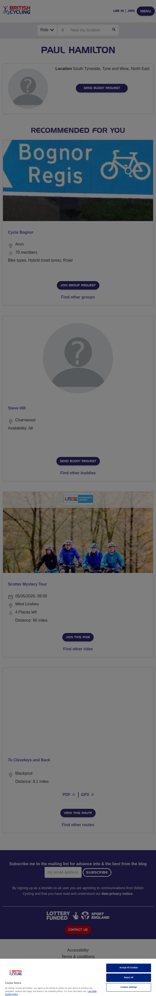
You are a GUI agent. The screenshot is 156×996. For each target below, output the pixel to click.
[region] (78, 977)
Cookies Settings (128, 987)
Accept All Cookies (129, 968)
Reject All (128, 977)
